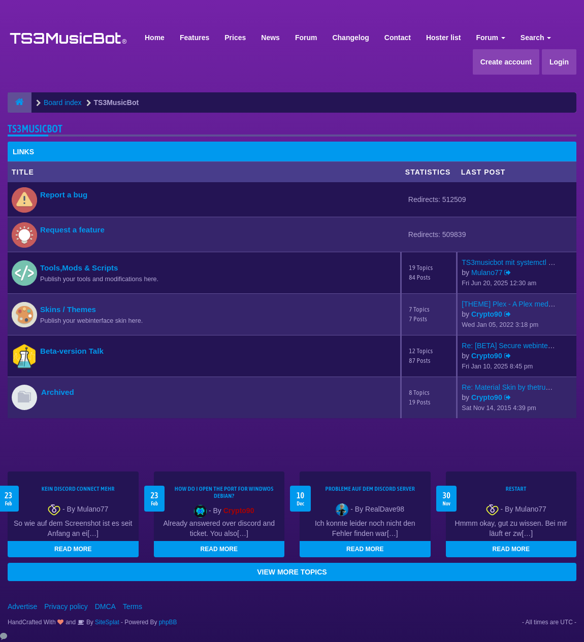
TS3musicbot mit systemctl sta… (513, 262)
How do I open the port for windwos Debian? (224, 492)
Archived (57, 392)
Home (155, 37)
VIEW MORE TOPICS (292, 572)
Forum (306, 37)
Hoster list (443, 37)
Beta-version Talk (72, 351)
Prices (235, 37)
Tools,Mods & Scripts (79, 267)
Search (536, 37)
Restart (516, 488)
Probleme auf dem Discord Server (370, 488)
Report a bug (63, 194)
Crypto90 (486, 314)
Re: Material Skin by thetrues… (511, 387)
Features (194, 37)
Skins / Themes (68, 309)
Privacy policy (66, 606)
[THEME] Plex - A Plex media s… (514, 304)
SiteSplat (106, 622)
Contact (397, 37)
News (270, 37)
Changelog (350, 37)
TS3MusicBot (35, 128)
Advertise (22, 606)
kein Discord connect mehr (78, 488)
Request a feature (72, 229)
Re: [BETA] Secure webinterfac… (514, 346)
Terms (132, 606)
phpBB (168, 622)
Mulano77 (487, 272)
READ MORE (72, 549)
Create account (506, 62)
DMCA (105, 606)
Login (559, 62)
